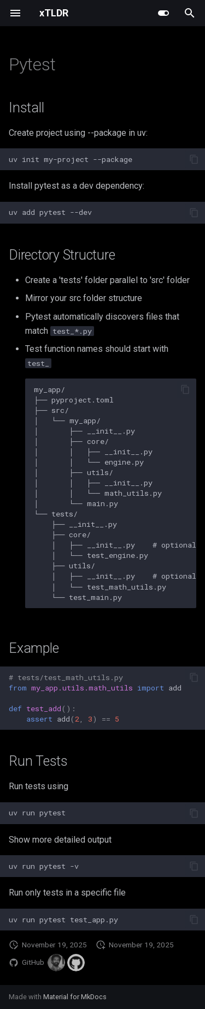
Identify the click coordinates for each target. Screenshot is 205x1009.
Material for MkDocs (75, 997)
